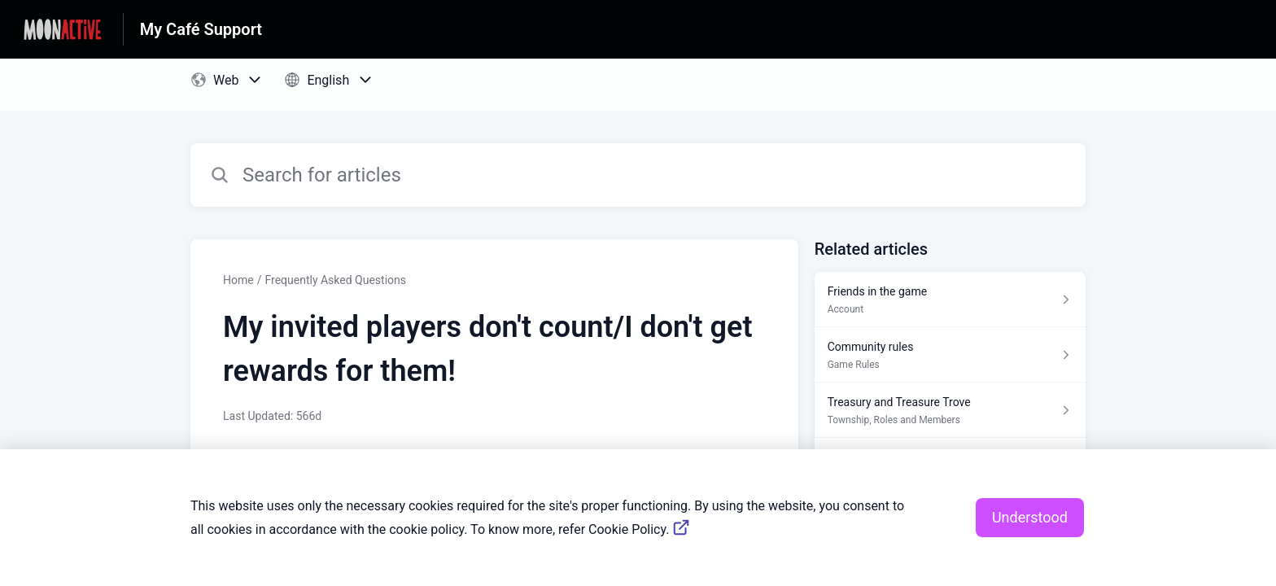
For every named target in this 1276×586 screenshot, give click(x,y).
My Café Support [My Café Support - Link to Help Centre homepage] (201, 29)
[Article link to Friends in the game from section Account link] (950, 299)
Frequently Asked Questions (335, 279)
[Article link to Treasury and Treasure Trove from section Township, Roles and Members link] (950, 410)
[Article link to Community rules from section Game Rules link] (950, 355)
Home (238, 279)
